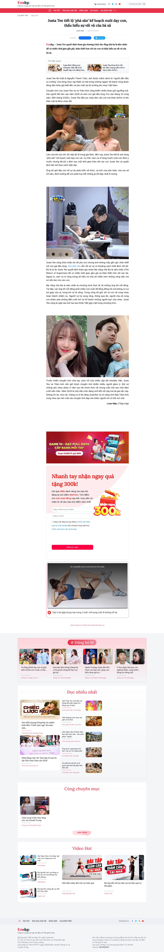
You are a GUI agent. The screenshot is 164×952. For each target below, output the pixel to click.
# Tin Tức (25, 766)
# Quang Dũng (37, 733)
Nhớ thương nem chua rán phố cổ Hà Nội (72, 718)
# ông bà (76, 756)
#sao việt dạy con (77, 625)
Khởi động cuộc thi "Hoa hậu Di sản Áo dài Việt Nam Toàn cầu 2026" (39, 759)
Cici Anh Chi (74, 266)
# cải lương (76, 710)
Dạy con (34, 15)
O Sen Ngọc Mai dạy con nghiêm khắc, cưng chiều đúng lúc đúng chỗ (128, 670)
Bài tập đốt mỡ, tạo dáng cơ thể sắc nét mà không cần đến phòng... (47, 874)
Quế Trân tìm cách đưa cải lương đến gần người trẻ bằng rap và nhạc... (72, 703)
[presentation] (69, 537)
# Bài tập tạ (41, 882)
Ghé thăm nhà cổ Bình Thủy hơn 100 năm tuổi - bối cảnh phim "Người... (73, 734)
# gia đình (76, 772)
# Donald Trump (35, 825)
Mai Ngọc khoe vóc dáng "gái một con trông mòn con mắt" (48, 858)
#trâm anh (87, 625)
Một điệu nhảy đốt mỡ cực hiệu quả (78, 883)
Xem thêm (82, 832)
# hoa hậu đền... (66, 678)
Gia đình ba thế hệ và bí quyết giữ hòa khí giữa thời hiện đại (72, 765)
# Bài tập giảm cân (68, 893)
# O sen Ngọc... (129, 678)
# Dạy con (24, 678)
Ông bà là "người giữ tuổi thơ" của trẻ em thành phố (72, 750)
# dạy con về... (34, 678)
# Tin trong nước (68, 741)
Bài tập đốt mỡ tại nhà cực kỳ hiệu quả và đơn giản (122, 884)
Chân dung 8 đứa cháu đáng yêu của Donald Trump (34, 819)
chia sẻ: (73, 38)
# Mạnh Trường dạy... (100, 678)
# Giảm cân (108, 893)
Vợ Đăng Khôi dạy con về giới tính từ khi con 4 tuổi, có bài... (34, 668)
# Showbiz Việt (27, 733)
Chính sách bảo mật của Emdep (64, 529)
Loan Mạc (80, 31)
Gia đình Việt (106, 11)
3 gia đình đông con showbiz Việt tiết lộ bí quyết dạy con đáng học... (74, 67)
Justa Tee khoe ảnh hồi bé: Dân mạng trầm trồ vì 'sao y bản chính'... (113, 67)
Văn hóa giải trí (70, 11)
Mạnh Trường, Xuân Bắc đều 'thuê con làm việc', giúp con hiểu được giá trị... (97, 670)
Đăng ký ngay (72, 547)
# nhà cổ (77, 741)
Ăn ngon (94, 11)
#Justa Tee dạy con (97, 625)
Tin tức (56, 11)
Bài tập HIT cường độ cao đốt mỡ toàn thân (48, 890)
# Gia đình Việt (67, 756)
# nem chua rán (75, 725)
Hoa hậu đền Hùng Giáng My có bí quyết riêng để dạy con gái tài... (65, 670)
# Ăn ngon (65, 725)
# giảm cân (41, 896)
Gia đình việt (66, 921)
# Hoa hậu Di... (33, 766)
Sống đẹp (83, 11)
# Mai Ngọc (41, 865)
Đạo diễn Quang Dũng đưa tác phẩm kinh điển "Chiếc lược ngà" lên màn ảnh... (38, 725)
